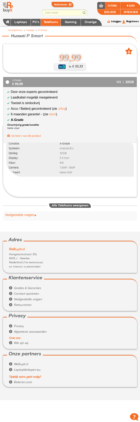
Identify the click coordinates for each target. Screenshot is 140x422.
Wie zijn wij (18, 343)
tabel (52, 114)
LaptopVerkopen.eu (25, 370)
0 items (112, 5)
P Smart (42, 30)
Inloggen (116, 21)
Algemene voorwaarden (28, 332)
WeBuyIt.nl (18, 364)
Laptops (20, 22)
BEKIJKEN (110, 12)
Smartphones (15, 30)
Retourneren (20, 305)
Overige (91, 22)
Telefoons (51, 22)
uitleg (61, 108)
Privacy (16, 326)
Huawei (30, 30)
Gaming (71, 22)
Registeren (132, 21)
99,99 (70, 57)
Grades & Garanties (25, 288)
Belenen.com (20, 382)
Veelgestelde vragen (19, 215)
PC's (35, 22)
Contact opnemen (24, 293)
